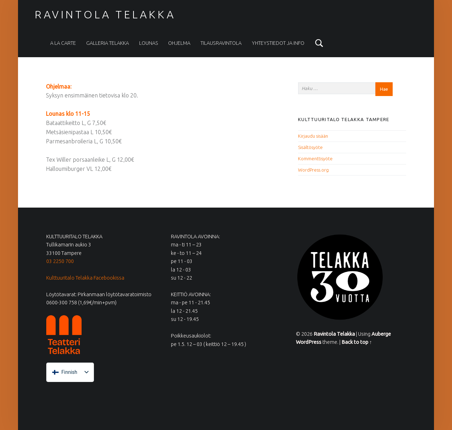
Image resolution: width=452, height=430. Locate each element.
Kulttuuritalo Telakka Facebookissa (85, 278)
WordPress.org (313, 169)
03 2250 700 (60, 261)
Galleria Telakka (107, 43)
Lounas (148, 43)
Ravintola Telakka (105, 14)
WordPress (308, 342)
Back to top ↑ (356, 342)
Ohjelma (179, 43)
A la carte (63, 43)
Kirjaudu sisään (313, 135)
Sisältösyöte (310, 147)
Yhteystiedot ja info (278, 43)
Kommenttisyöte (315, 158)
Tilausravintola (221, 43)
